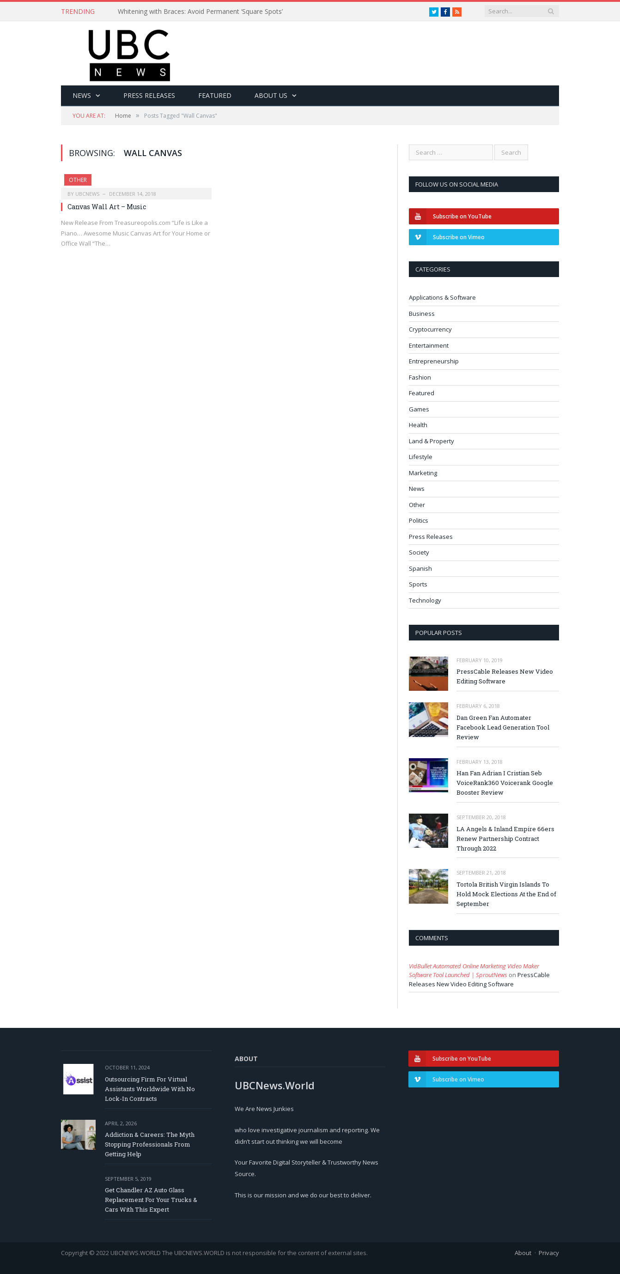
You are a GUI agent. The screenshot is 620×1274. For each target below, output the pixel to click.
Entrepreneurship (434, 361)
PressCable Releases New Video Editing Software (504, 676)
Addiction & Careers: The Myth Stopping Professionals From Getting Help (150, 1144)
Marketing (423, 473)
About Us (271, 95)
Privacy (549, 1253)
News (82, 95)
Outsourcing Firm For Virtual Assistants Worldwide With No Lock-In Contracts (150, 1089)
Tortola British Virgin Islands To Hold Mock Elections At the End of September (506, 894)
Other (78, 180)
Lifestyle (420, 457)
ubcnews (87, 193)
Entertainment (429, 345)
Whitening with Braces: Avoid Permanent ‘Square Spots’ (200, 11)
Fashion (420, 377)
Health (418, 425)
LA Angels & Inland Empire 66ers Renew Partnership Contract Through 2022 (505, 838)
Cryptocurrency (430, 329)
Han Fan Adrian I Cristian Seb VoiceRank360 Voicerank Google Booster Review (504, 783)
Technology (425, 600)
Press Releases (149, 95)
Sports (418, 584)
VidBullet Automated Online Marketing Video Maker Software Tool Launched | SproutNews (474, 970)
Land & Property (431, 441)
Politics (418, 520)
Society (419, 552)
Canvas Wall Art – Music (106, 206)
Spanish (420, 568)
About (523, 1253)
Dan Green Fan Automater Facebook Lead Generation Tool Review (502, 727)
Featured (214, 95)
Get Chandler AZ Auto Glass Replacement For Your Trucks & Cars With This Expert (151, 1200)
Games (419, 409)
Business (422, 313)
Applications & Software (442, 297)
